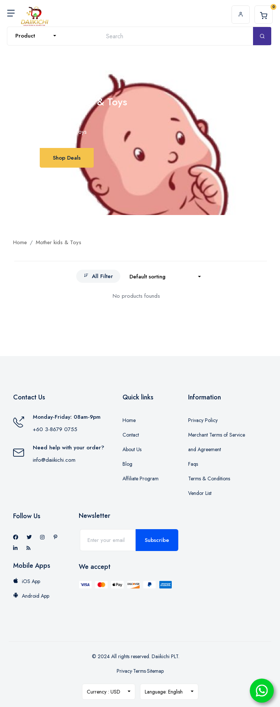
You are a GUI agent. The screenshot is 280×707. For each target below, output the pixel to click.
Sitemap (155, 671)
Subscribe (157, 540)
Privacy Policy (203, 420)
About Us (131, 449)
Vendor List (199, 493)
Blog (127, 464)
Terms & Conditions (209, 478)
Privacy (124, 671)
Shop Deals (67, 158)
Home (20, 242)
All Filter (98, 276)
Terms (139, 671)
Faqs (193, 464)
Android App (31, 595)
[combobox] (36, 36)
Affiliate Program (140, 478)
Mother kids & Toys (58, 242)
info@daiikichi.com (54, 460)
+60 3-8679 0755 (55, 429)
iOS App (26, 581)
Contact (130, 434)
